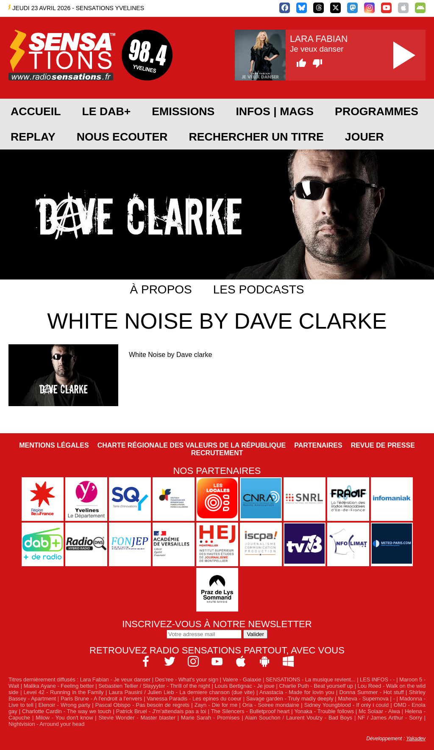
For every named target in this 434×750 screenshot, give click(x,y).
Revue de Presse (383, 445)
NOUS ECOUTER (122, 136)
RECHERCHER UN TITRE (256, 136)
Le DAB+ (106, 111)
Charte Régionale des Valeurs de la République (191, 445)
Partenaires (318, 445)
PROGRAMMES (376, 111)
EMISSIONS (183, 111)
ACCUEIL (36, 111)
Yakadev (416, 739)
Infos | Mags (275, 111)
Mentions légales (54, 445)
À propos (161, 289)
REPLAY (33, 136)
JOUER (364, 136)
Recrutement (217, 453)
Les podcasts (258, 289)
